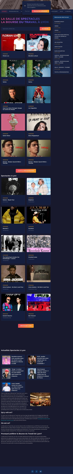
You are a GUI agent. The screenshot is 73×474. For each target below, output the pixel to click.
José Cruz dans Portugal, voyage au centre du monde (62, 36)
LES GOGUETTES (59, 42)
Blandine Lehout (33, 56)
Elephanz (31, 200)
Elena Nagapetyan (33, 136)
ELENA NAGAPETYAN (60, 51)
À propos (68, 11)
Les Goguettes (32, 108)
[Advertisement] (26, 339)
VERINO (56, 26)
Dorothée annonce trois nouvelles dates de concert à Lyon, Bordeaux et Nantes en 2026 (18, 360)
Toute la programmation (62, 72)
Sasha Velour (6, 136)
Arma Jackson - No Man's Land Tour (13, 287)
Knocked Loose (32, 257)
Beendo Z (5, 229)
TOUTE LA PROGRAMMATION (26, 170)
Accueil (4, 11)
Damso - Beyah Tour (8, 200)
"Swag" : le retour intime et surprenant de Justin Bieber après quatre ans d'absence (18, 373)
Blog (61, 11)
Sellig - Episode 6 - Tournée (62, 67)
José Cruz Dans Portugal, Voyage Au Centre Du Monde (12, 109)
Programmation (13, 11)
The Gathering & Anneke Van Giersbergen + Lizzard (11, 258)
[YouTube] (40, 471)
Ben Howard (32, 316)
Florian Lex (6, 56)
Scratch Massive (7, 316)
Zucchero (31, 229)
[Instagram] (32, 471)
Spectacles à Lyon (26, 325)
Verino (4, 82)
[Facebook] (36, 471)
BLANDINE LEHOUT (59, 21)
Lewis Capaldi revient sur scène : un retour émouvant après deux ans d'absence (17, 387)
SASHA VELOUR (58, 46)
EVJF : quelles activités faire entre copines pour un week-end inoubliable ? (42, 360)
